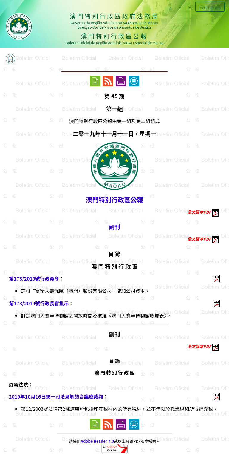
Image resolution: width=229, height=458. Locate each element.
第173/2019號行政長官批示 (39, 303)
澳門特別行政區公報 (114, 199)
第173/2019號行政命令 (34, 278)
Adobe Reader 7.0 (97, 441)
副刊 (114, 227)
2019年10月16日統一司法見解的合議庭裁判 (56, 396)
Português (210, 7)
